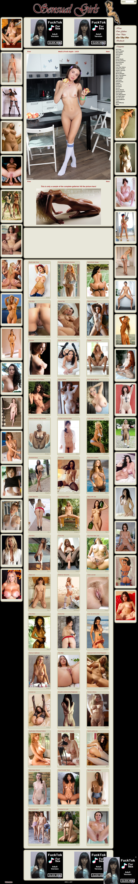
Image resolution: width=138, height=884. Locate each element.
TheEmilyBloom (120, 99)
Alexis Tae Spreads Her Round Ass (67, 340)
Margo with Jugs (91, 496)
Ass (49, 532)
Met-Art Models (120, 73)
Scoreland (119, 86)
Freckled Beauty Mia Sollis (94, 340)
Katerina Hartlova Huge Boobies (37, 418)
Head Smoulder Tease (64, 770)
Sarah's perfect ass (92, 731)
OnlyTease (119, 80)
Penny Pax (61, 535)
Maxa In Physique (92, 301)
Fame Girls (119, 64)
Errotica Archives (121, 60)
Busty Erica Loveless (92, 457)
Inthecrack (119, 72)
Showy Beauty (120, 89)
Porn (106, 297)
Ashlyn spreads (91, 574)
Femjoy (118, 65)
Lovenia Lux (32, 692)
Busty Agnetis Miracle (93, 379)
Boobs (48, 297)
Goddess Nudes (120, 68)
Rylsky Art (119, 85)
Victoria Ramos (62, 379)
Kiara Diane (32, 613)
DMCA (67, 882)
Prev (29, 51)
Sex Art (118, 88)
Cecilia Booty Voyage (93, 262)
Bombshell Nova (33, 457)
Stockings (76, 375)
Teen (106, 532)
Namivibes (31, 535)
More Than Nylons (121, 75)
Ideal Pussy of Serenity (93, 809)
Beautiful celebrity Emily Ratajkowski (68, 692)
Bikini (106, 493)
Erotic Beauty (119, 59)
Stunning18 (119, 93)
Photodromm (119, 81)
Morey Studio (119, 76)
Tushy (117, 101)
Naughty (106, 454)
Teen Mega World (120, 94)
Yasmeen (31, 340)
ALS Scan (118, 49)
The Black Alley (120, 96)
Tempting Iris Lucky (63, 809)
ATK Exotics (119, 54)
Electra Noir (61, 613)
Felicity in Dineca (91, 692)
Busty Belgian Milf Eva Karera (66, 731)
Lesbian (106, 688)
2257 (71, 882)
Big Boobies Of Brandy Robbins (37, 731)
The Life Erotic (120, 97)
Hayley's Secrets (120, 70)
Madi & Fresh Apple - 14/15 (68, 51)
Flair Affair (61, 653)
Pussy (48, 336)
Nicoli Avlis (61, 457)
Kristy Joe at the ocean (93, 613)
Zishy (117, 104)
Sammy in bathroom (34, 653)
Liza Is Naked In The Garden (36, 379)
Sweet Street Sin (33, 496)
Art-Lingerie (119, 52)
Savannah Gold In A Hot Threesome (96, 653)
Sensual (76, 297)
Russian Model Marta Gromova (66, 262)
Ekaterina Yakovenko (63, 574)
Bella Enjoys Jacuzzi (34, 770)
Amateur (47, 414)
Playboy (118, 83)
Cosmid (118, 56)
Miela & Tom (61, 301)
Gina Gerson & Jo (33, 809)
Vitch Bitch (32, 301)
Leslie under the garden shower (95, 418)
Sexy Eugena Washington (94, 770)
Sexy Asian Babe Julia (93, 535)
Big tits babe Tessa (34, 262)
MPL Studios (119, 78)
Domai (117, 57)
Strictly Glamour (120, 91)
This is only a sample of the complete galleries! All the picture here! (68, 186)
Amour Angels (120, 51)
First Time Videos (121, 67)
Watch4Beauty (120, 102)
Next (108, 51)
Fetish (77, 571)
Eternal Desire (120, 62)
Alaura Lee (32, 574)
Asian (77, 454)
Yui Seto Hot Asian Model (65, 418)
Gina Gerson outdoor (63, 496)
